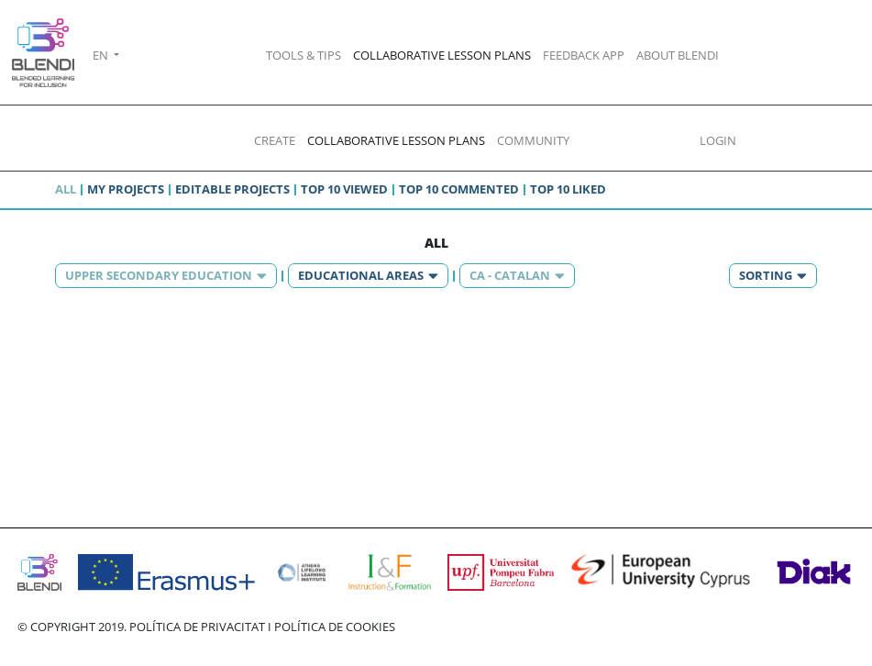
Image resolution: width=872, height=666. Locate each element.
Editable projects (232, 189)
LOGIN (718, 140)
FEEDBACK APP (583, 55)
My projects (125, 189)
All (65, 189)
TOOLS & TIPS (303, 55)
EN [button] (102, 55)
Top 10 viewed (344, 189)
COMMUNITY (533, 140)
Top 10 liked (568, 189)
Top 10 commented (459, 189)
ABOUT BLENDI (677, 55)
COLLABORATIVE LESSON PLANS (442, 55)
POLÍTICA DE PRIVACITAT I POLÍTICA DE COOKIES (262, 626)
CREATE (274, 140)
